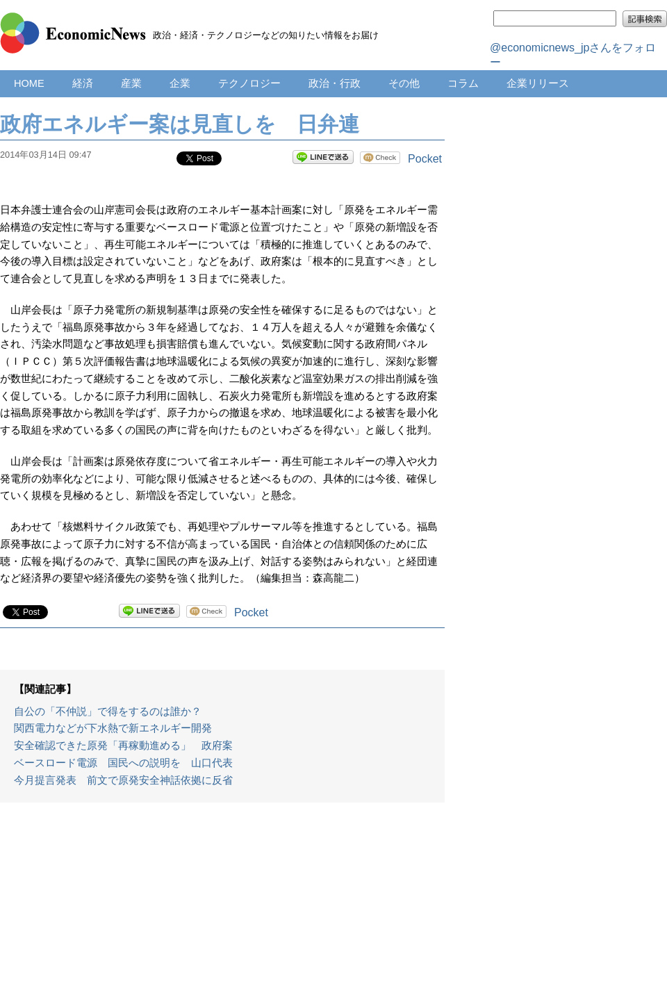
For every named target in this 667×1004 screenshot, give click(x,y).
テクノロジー (249, 83)
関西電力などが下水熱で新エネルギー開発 (113, 728)
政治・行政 (334, 83)
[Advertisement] (222, 910)
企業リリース (538, 83)
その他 (404, 83)
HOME (29, 83)
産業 (131, 83)
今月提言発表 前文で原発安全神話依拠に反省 (123, 780)
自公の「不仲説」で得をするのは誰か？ (107, 711)
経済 (82, 83)
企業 (180, 83)
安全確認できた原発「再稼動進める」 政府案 (123, 745)
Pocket (425, 159)
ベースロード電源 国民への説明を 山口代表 (123, 762)
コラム (463, 83)
